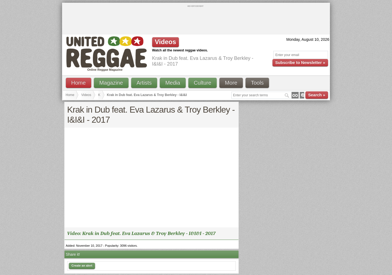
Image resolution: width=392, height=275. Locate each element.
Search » (316, 94)
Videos (86, 95)
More (231, 83)
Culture (202, 83)
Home (78, 83)
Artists (144, 83)
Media (172, 83)
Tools (257, 83)
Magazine (111, 83)
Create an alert (82, 265)
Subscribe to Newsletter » (300, 62)
